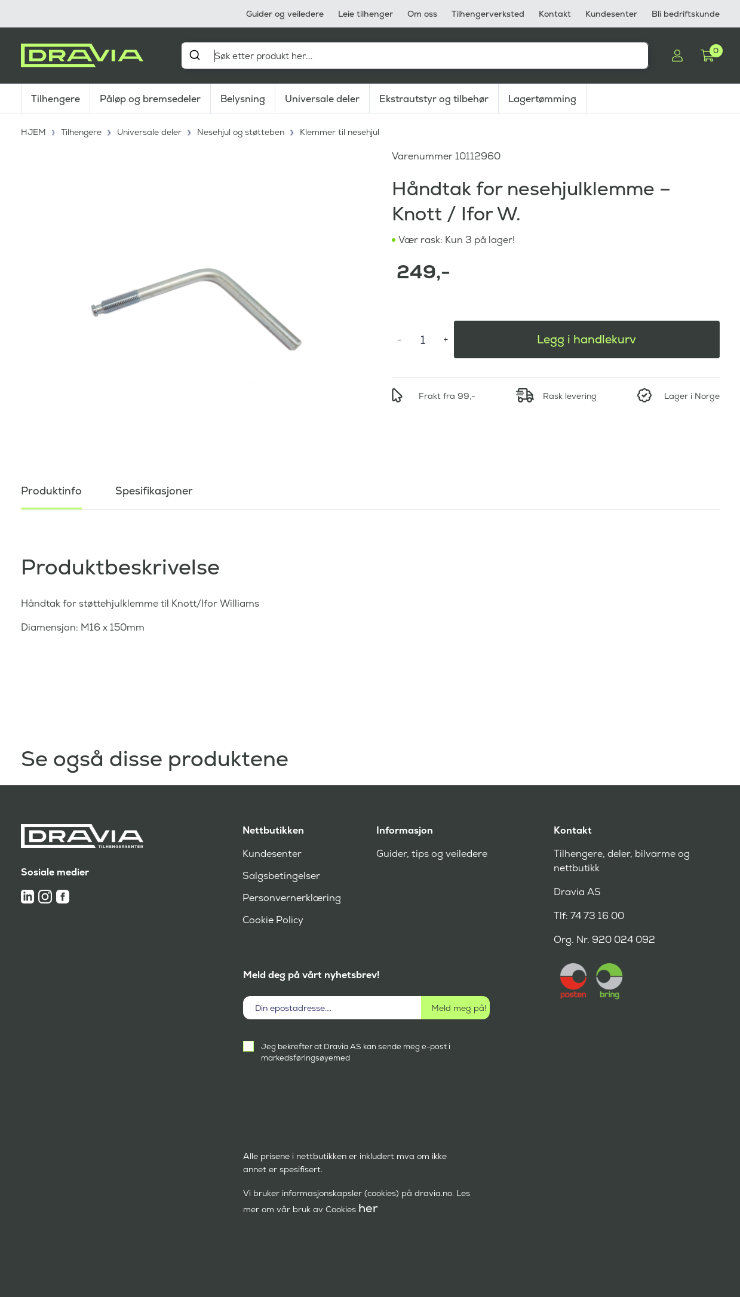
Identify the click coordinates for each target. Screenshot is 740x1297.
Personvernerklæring (291, 898)
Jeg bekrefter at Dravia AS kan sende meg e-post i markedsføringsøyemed (355, 1052)
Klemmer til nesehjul (341, 131)
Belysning (242, 99)
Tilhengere (55, 99)
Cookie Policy (272, 920)
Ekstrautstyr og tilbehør (434, 99)
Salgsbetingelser (281, 875)
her (368, 1208)
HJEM (34, 131)
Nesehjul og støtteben (242, 131)
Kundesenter (611, 13)
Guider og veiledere (285, 13)
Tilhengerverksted (488, 13)
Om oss (422, 13)
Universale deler (322, 99)
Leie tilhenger (365, 13)
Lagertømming (542, 99)
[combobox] (415, 55)
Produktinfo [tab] (51, 489)
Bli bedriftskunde (686, 13)
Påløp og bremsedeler (150, 99)
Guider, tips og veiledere (431, 853)
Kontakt (555, 13)
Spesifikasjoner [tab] (154, 489)
